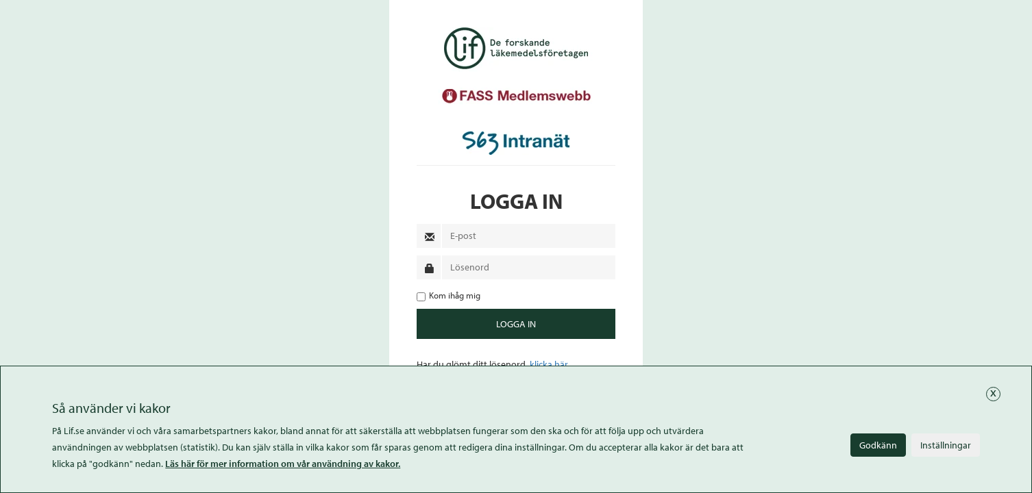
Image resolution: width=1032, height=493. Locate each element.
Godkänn (878, 445)
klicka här (549, 364)
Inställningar (945, 445)
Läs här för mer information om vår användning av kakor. (282, 463)
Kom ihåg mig (448, 295)
